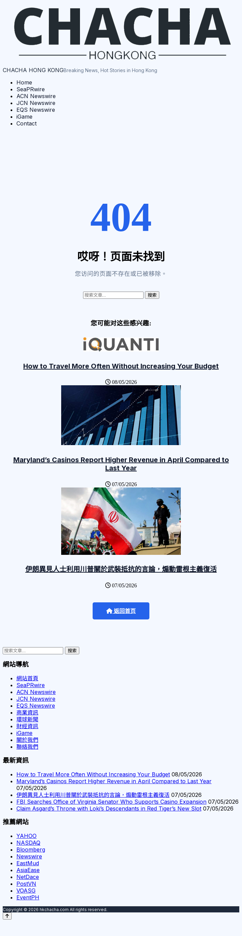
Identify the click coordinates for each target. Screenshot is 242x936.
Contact (26, 123)
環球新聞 (27, 719)
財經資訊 (27, 726)
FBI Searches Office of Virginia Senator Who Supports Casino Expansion (111, 801)
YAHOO (26, 835)
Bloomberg (30, 849)
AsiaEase (28, 870)
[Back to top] (7, 916)
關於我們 (27, 739)
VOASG (26, 890)
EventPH (27, 897)
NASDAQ (28, 842)
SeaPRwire (30, 89)
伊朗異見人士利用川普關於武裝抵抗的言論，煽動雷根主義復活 (121, 569)
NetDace (27, 876)
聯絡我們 (27, 746)
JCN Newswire (35, 102)
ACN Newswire (36, 96)
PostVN (26, 883)
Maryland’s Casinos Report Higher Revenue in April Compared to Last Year (121, 464)
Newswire (29, 856)
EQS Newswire (35, 109)
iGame (24, 116)
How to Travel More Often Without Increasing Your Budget (121, 366)
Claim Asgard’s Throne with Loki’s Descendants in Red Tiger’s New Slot (108, 808)
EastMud (27, 863)
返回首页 (121, 611)
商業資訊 (27, 712)
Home (24, 82)
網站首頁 (27, 678)
